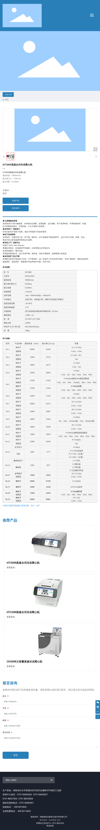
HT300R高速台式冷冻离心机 (23, 562)
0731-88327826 (10, 798)
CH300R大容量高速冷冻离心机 (24, 661)
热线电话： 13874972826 (14, 807)
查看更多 (11, 567)
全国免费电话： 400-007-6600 (17, 811)
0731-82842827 (40, 794)
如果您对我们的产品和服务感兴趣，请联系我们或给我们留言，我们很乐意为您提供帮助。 (49, 690)
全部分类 (8, 94)
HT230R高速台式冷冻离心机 (23, 612)
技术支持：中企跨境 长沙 (50, 820)
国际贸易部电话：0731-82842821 (18, 803)
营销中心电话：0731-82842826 (17, 794)
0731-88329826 (25, 798)
